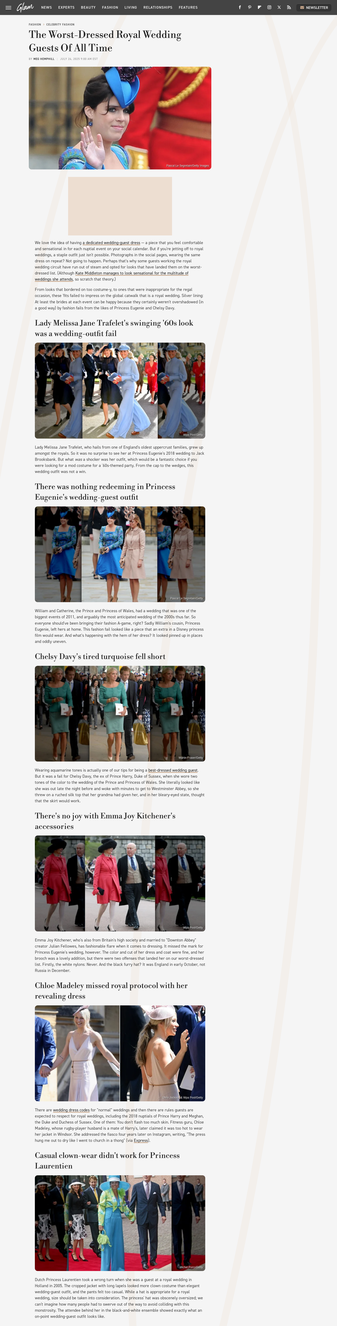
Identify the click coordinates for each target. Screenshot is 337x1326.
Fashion (110, 7)
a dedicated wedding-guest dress (111, 242)
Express (141, 1140)
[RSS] (289, 9)
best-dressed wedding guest (173, 770)
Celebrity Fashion (60, 24)
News (46, 7)
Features (188, 7)
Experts (66, 7)
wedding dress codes (71, 1110)
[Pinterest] (249, 9)
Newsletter (314, 7)
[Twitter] (279, 9)
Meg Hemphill (44, 59)
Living (131, 7)
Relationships (157, 7)
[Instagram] (269, 9)
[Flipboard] (259, 9)
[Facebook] (239, 9)
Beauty (88, 7)
